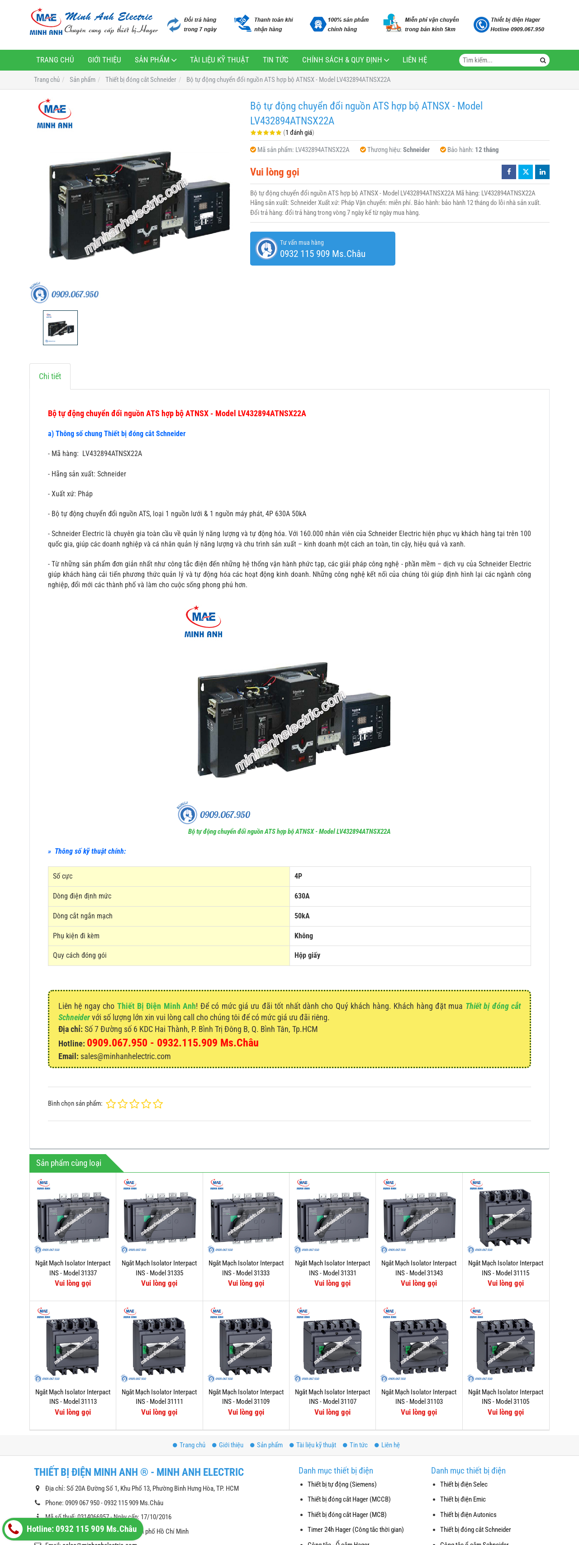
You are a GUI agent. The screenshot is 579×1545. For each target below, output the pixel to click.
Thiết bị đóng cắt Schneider (475, 1530)
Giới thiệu (104, 60)
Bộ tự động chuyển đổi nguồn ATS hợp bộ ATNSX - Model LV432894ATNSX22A (289, 831)
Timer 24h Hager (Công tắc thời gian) (356, 1530)
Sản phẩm (152, 60)
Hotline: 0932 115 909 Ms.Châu (71, 1529)
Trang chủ (55, 60)
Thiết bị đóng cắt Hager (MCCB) (349, 1499)
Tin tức (276, 60)
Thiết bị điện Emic (463, 1499)
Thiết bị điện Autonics (468, 1515)
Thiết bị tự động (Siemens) (342, 1484)
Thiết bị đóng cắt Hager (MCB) (347, 1515)
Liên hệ (415, 60)
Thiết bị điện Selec (464, 1484)
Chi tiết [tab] (50, 376)
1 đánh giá (298, 132)
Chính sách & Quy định (342, 60)
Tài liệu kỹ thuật (219, 60)
